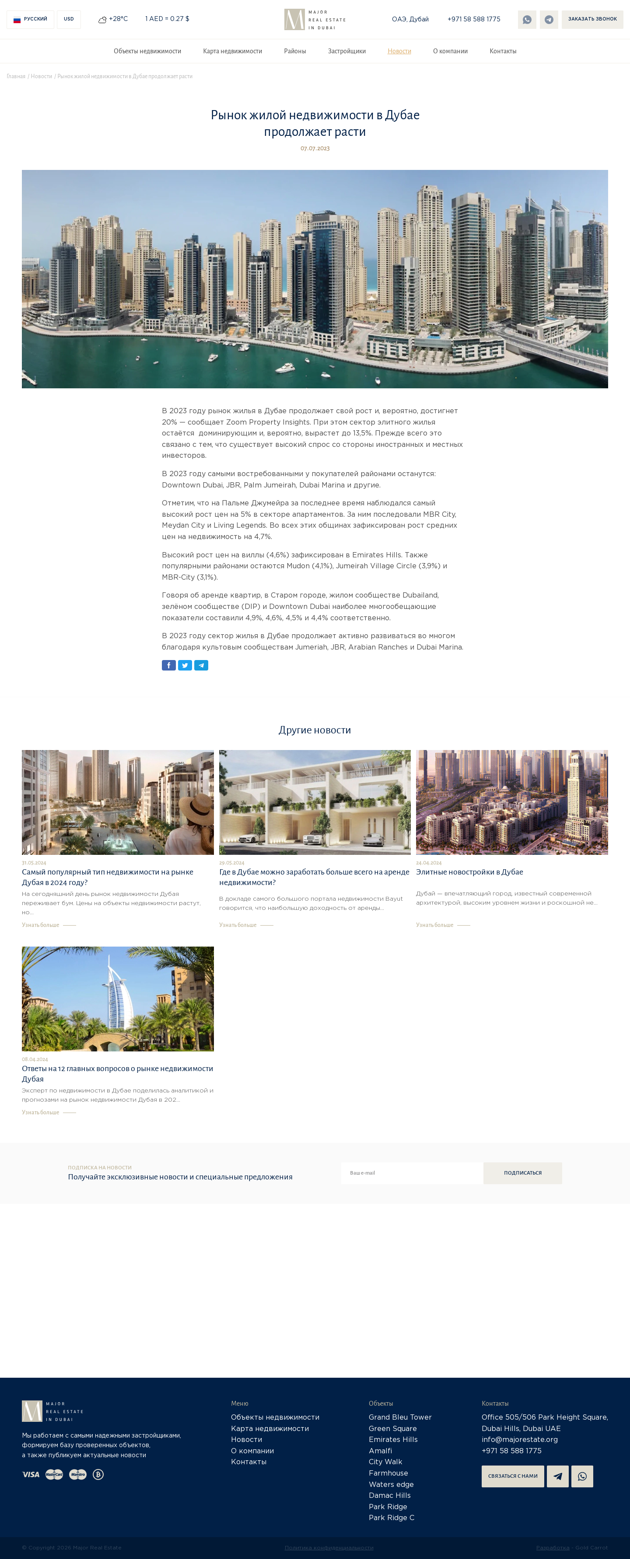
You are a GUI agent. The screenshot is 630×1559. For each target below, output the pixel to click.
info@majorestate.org (520, 1440)
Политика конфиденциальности (329, 1547)
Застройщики (347, 51)
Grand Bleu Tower (400, 1417)
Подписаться (523, 1173)
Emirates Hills (393, 1440)
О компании (450, 51)
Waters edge (391, 1485)
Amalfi (380, 1451)
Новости (399, 51)
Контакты (503, 51)
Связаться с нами (513, 1476)
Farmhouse (388, 1473)
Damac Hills (390, 1496)
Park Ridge (388, 1507)
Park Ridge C (391, 1518)
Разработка (553, 1547)
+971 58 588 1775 (474, 19)
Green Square (393, 1429)
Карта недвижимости (232, 51)
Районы (295, 51)
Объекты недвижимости (147, 51)
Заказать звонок (592, 19)
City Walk (385, 1462)
